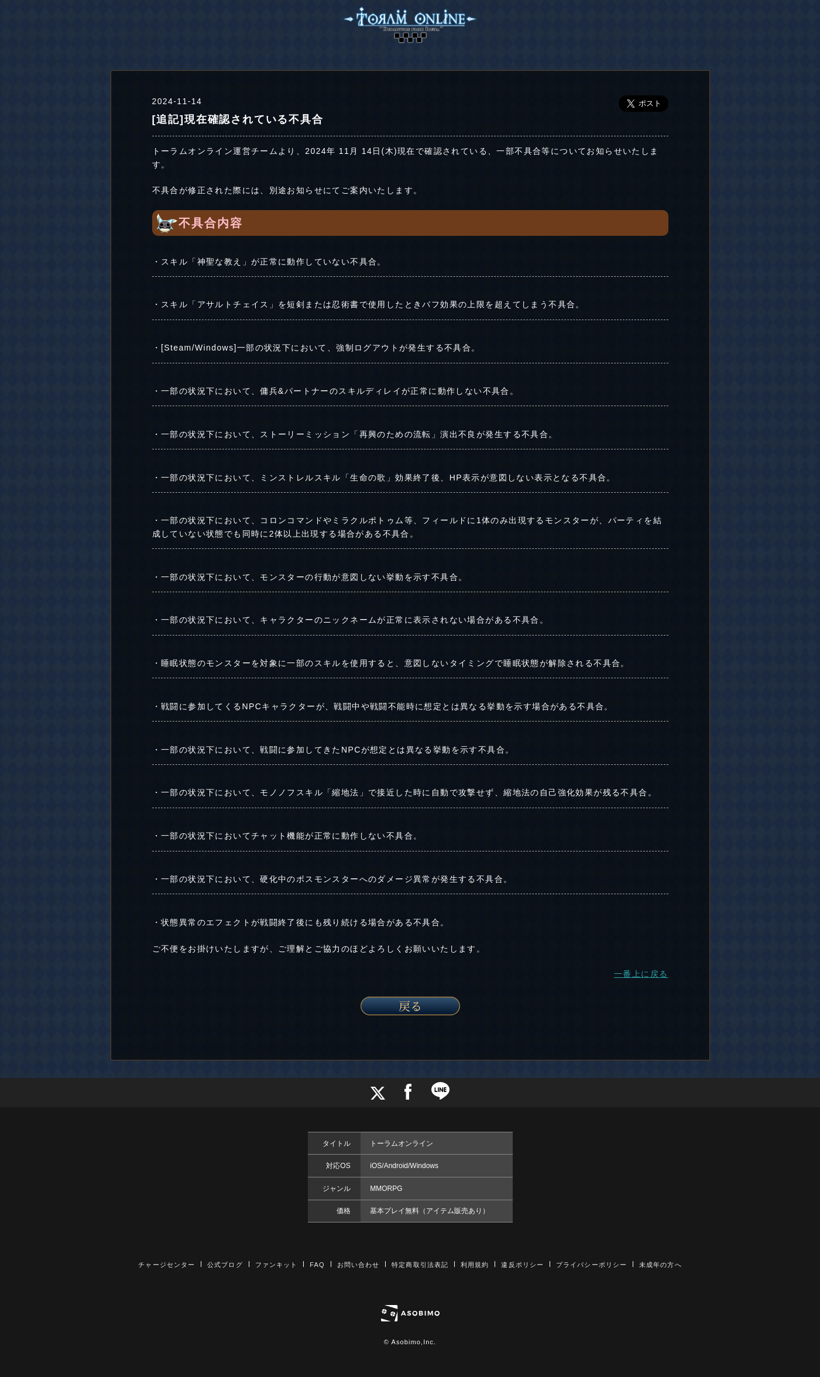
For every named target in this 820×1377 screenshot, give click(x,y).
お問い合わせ (358, 1264)
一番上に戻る (641, 973)
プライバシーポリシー (591, 1264)
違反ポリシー (522, 1264)
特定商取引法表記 (420, 1264)
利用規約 (475, 1264)
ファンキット (276, 1264)
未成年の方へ (660, 1264)
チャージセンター (166, 1264)
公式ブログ (225, 1264)
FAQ (317, 1264)
